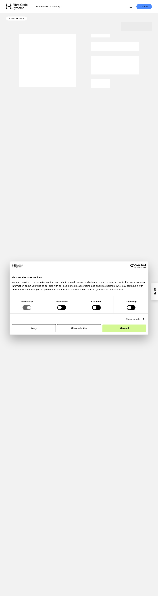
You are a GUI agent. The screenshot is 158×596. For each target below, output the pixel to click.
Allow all (124, 328)
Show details (133, 319)
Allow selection (79, 328)
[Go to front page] (16, 6)
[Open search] (130, 6)
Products (20, 18)
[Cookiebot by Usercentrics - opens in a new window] (132, 266)
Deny (34, 328)
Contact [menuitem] (144, 6)
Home (11, 18)
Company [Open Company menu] (55, 6)
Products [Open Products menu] (41, 6)
